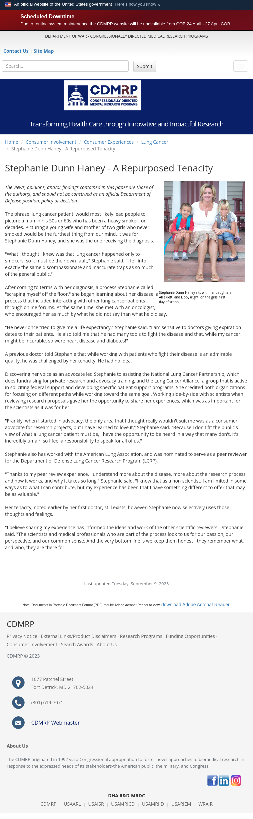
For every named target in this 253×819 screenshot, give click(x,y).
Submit (144, 66)
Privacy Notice (22, 636)
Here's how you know (135, 4)
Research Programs (141, 636)
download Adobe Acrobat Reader (195, 604)
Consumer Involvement (51, 142)
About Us (107, 644)
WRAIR (205, 804)
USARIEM (181, 804)
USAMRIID (153, 804)
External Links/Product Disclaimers (78, 636)
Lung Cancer (154, 142)
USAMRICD (123, 804)
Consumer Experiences (109, 142)
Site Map (44, 51)
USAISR (96, 804)
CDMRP (48, 804)
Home (11, 142)
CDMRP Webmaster (55, 722)
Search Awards (77, 644)
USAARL (72, 804)
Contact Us (16, 51)
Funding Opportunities (190, 636)
